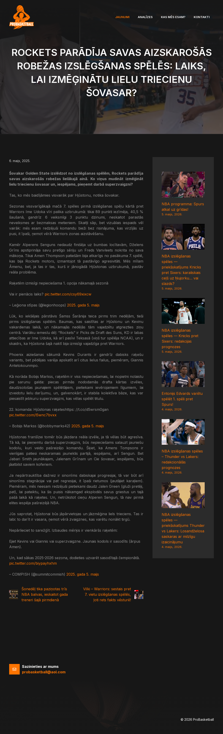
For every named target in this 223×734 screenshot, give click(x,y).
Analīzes (145, 17)
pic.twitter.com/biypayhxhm (33, 563)
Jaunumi (122, 17)
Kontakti (202, 17)
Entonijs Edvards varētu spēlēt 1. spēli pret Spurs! (182, 399)
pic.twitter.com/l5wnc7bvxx (33, 415)
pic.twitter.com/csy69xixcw (68, 294)
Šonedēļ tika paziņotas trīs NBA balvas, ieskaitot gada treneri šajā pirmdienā (45, 594)
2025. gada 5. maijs (83, 305)
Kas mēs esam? (173, 17)
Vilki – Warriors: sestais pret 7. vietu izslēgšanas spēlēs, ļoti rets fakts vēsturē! (107, 594)
